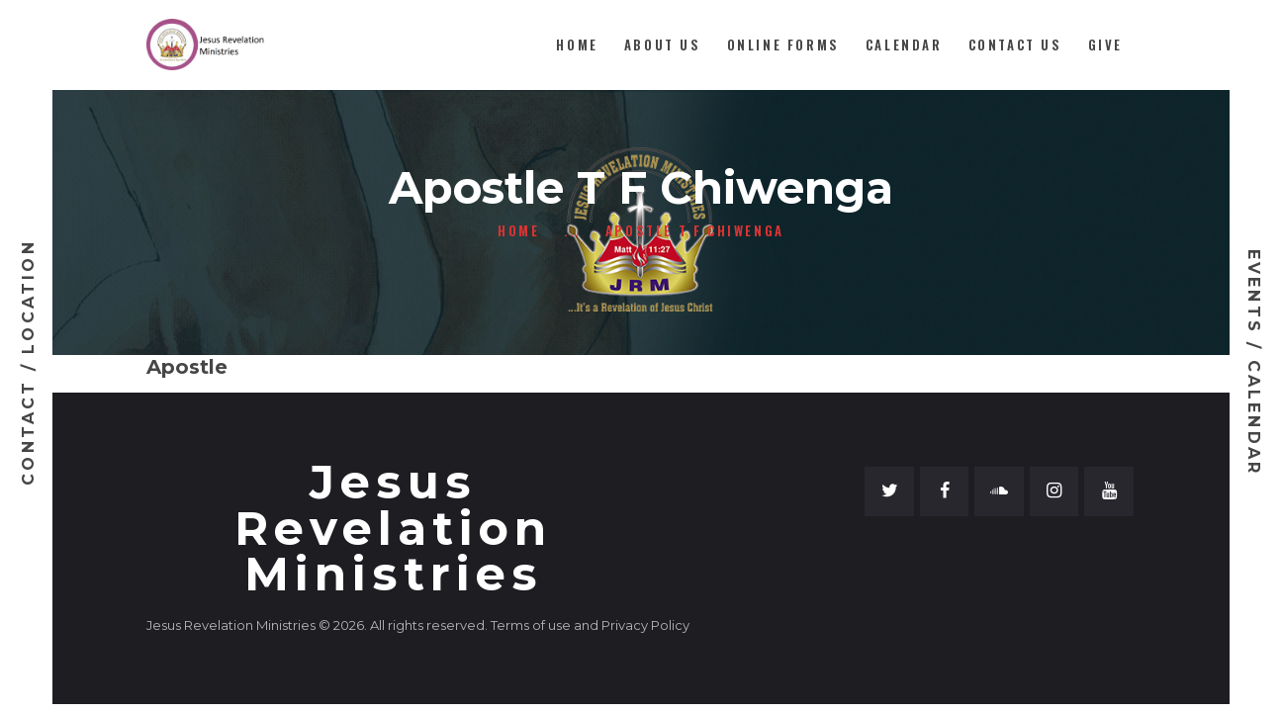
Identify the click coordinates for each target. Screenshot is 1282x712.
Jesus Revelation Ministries (393, 529)
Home (518, 231)
